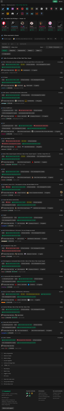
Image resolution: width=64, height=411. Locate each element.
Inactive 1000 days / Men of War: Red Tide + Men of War (16, 307)
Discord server (56, 398)
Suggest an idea (6, 373)
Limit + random (7, 337)
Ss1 (4, 123)
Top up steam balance (7, 381)
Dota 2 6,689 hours (7, 108)
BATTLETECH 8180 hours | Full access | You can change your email (19, 230)
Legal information (42, 393)
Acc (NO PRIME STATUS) (8, 138)
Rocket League (6, 39)
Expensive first (21, 50)
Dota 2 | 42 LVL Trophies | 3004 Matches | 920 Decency (16, 291)
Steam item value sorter (7, 379)
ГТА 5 (50, 38)
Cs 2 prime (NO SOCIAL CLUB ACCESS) (11, 276)
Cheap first (12, 50)
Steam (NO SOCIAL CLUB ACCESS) (11, 199)
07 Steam (5, 77)
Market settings (6, 358)
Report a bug (5, 371)
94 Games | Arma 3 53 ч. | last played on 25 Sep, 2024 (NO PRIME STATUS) (20, 184)
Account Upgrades (6, 360)
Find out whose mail (7, 384)
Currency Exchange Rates (8, 363)
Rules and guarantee (7, 353)
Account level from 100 (40, 38)
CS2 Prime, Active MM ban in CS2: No (22, 39)
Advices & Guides (6, 355)
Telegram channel (57, 393)
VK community (56, 394)
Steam (4, 215)
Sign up (60, 1)
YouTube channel (57, 396)
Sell (4, 169)
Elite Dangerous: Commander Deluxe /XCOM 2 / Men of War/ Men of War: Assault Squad (24, 261)
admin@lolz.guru (5, 397)
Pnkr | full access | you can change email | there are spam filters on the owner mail (23, 62)
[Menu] (2, 1)
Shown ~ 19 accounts (54, 47)
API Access (5, 376)
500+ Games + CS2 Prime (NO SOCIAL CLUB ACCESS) (15, 92)
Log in (55, 1)
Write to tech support (8, 408)
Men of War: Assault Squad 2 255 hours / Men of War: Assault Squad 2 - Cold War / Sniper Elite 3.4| (26, 153)
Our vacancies (41, 400)
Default (4, 50)
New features (5, 368)
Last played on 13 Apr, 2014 (9, 245)
